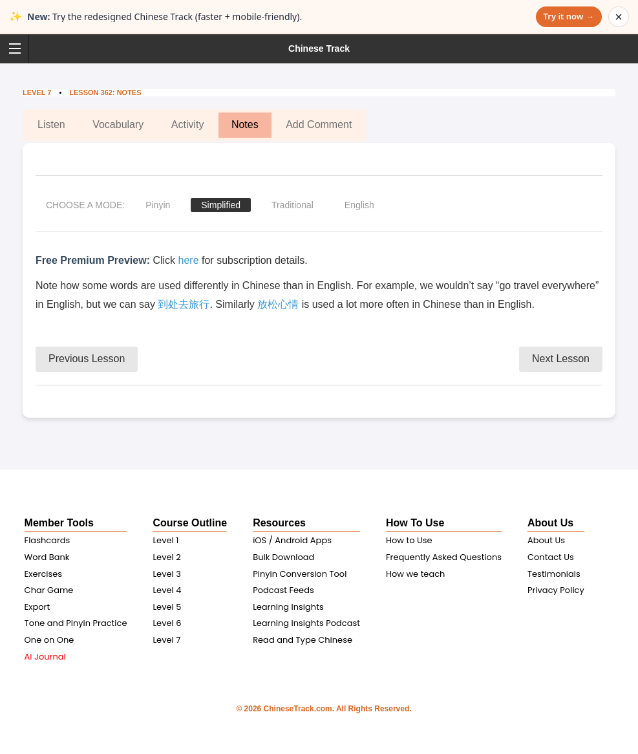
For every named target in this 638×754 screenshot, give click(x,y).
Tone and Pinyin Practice (76, 623)
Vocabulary (118, 124)
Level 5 (167, 607)
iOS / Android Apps (292, 540)
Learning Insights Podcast (306, 623)
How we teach (415, 574)
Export (37, 607)
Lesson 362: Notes (106, 92)
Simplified (220, 205)
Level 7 (37, 92)
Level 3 (166, 574)
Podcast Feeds (283, 590)
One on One (49, 640)
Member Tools (59, 522)
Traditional (292, 205)
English (359, 205)
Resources (279, 522)
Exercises (44, 574)
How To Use (415, 522)
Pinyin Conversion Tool (299, 574)
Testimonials (553, 574)
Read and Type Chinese (302, 640)
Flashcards (47, 540)
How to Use (409, 540)
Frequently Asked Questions (444, 557)
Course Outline (190, 522)
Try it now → (569, 16)
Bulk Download (283, 557)
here (188, 260)
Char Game (49, 590)
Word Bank (47, 557)
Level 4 (167, 590)
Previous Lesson (86, 358)
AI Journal (45, 657)
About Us (550, 522)
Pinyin (157, 205)
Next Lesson (561, 358)
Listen (51, 124)
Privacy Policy (555, 590)
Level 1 (165, 540)
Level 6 (167, 623)
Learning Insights (288, 607)
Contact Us (550, 557)
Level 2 (166, 557)
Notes (245, 124)
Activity (187, 124)
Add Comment (319, 124)
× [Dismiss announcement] (618, 17)
